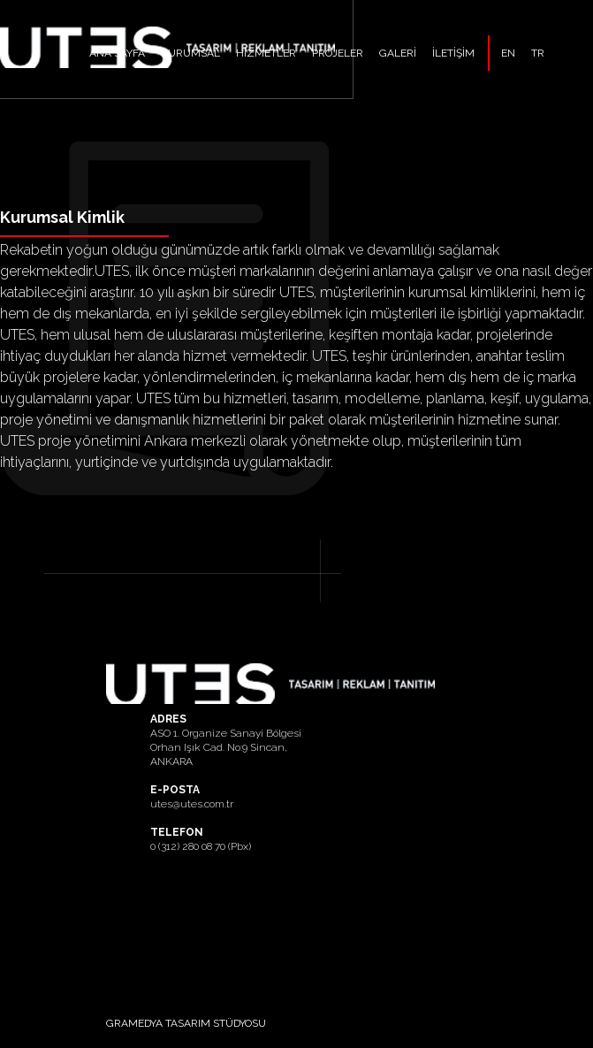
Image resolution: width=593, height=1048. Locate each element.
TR (537, 53)
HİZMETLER (266, 53)
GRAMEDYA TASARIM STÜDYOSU (186, 1023)
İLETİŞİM (453, 53)
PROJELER (337, 53)
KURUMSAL (190, 53)
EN (508, 53)
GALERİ (397, 53)
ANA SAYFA (117, 53)
